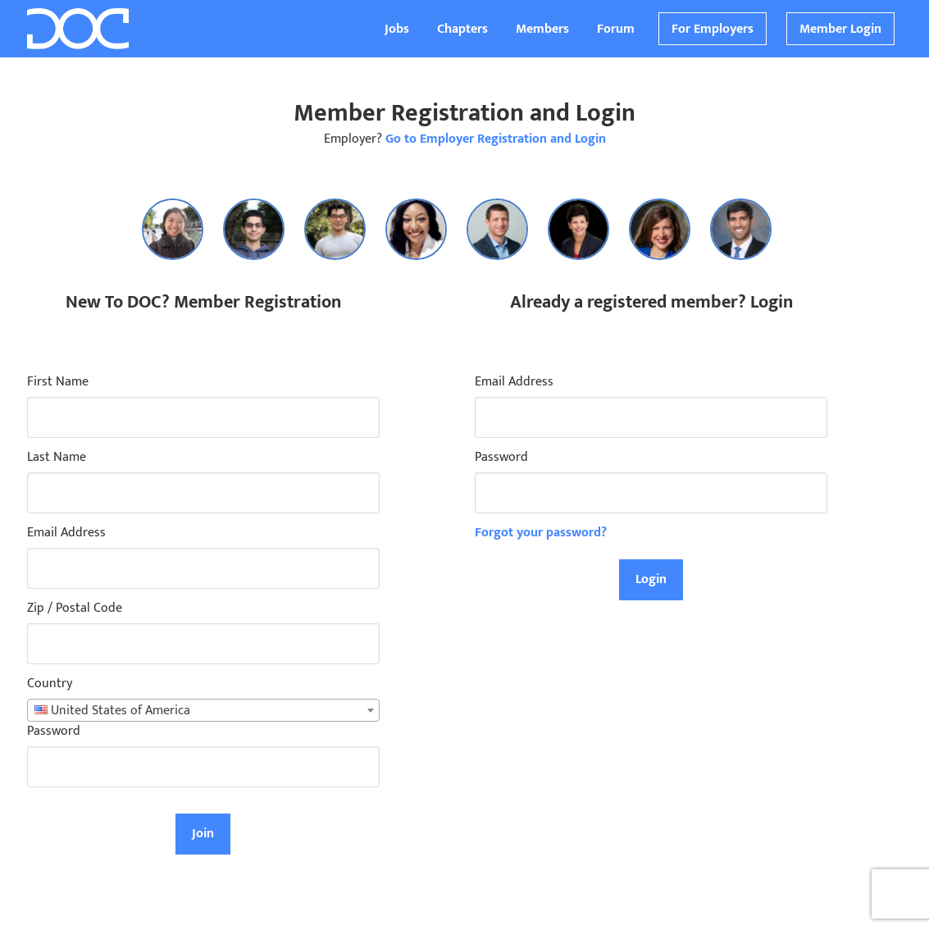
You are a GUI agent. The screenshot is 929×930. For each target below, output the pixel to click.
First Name (58, 382)
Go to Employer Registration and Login (495, 139)
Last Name (56, 457)
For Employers (713, 29)
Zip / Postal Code (74, 608)
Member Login (840, 29)
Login (651, 579)
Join (203, 834)
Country (49, 684)
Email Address (66, 533)
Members (542, 29)
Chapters (462, 29)
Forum (616, 29)
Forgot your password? (541, 533)
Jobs (397, 29)
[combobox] (203, 710)
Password (53, 731)
